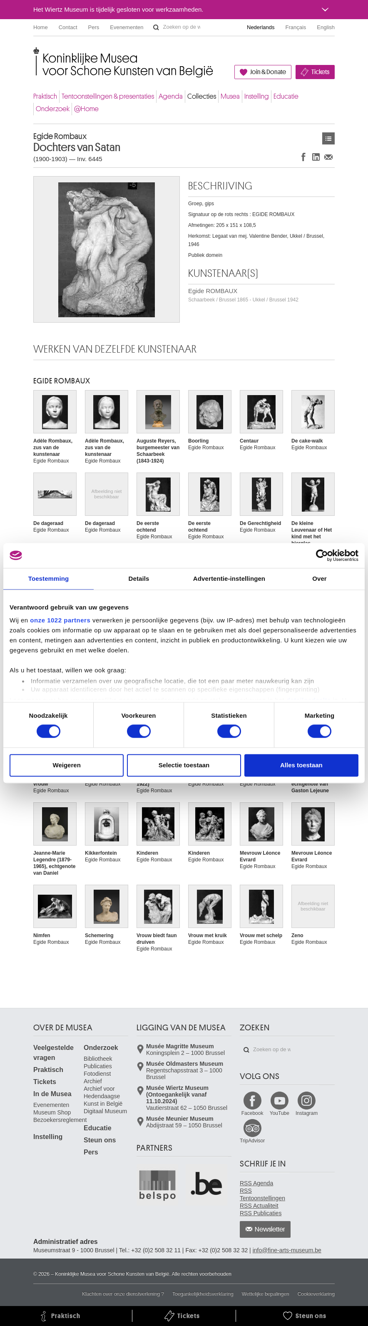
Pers (93, 27)
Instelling (256, 96)
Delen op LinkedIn (316, 157)
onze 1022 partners (60, 620)
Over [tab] (319, 578)
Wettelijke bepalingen (265, 1294)
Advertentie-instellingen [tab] (229, 578)
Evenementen (126, 27)
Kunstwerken (328, 138)
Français (296, 27)
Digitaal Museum (105, 1111)
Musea (230, 96)
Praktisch (45, 96)
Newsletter (270, 1229)
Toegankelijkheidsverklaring (203, 1294)
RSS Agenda (256, 1183)
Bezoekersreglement (60, 1120)
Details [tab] (139, 578)
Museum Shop (52, 1112)
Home (40, 27)
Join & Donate (268, 72)
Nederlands (261, 27)
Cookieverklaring (316, 1294)
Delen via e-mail (328, 157)
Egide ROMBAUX (243, 295)
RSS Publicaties (260, 1213)
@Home (86, 108)
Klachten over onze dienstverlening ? (123, 1294)
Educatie (286, 96)
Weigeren (67, 765)
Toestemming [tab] (48, 578)
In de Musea (52, 1093)
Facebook (252, 1113)
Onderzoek (53, 108)
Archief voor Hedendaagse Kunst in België (103, 1096)
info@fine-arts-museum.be (287, 1250)
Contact (68, 27)
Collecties (201, 96)
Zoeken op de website (156, 27)
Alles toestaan (301, 765)
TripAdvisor (252, 1141)
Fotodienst (97, 1073)
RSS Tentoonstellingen (262, 1194)
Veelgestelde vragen (53, 1052)
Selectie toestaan (184, 765)
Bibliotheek (98, 1058)
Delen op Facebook (303, 157)
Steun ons (100, 1140)
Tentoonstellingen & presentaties (108, 96)
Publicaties (98, 1066)
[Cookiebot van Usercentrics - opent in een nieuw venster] (322, 555)
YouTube (279, 1113)
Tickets (320, 72)
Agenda (171, 96)
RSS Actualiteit (259, 1205)
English (326, 27)
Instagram (307, 1113)
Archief (93, 1081)
